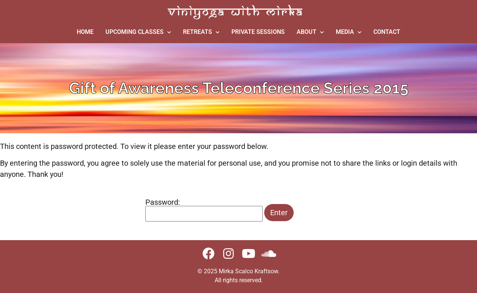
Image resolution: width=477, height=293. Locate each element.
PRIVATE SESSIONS (258, 31)
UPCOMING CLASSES (138, 32)
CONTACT (386, 31)
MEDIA (348, 32)
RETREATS (201, 32)
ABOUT (310, 32)
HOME (85, 31)
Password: (204, 210)
